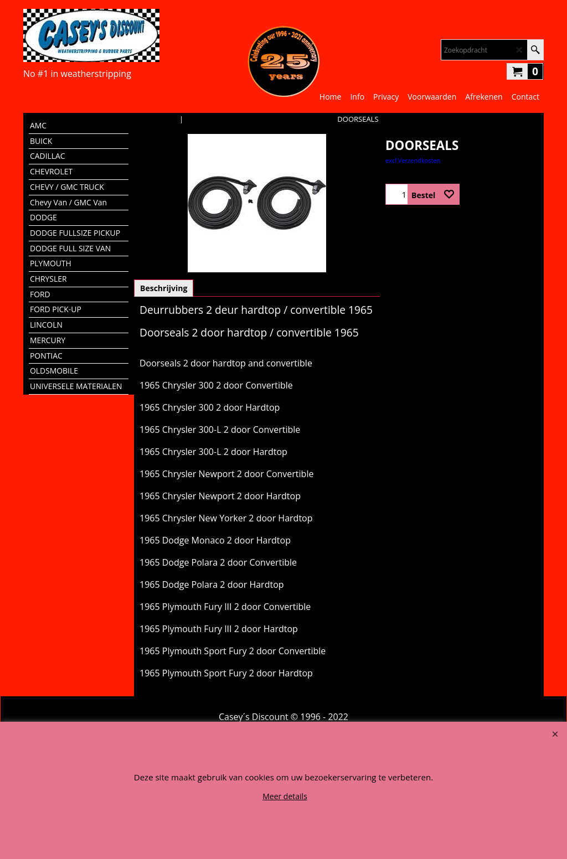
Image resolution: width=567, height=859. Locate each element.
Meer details (284, 796)
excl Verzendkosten (412, 160)
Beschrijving (163, 288)
